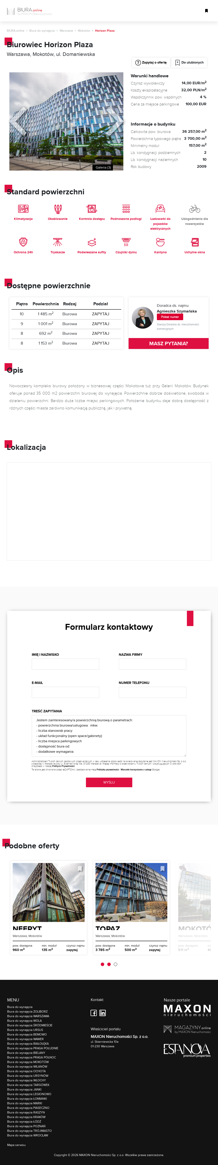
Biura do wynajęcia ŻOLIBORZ (27, 1011)
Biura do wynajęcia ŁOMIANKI (27, 1098)
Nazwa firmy (130, 654)
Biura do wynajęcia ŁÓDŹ (24, 1121)
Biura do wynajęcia (42, 30)
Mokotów (84, 30)
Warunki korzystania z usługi (136, 769)
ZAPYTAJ (100, 314)
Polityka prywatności (108, 769)
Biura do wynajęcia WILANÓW (27, 1066)
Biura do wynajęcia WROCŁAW (27, 1135)
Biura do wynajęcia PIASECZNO (28, 1108)
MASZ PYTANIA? (168, 343)
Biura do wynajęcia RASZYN (26, 1112)
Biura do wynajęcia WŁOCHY (26, 1080)
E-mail (37, 682)
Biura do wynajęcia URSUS (25, 1030)
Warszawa (66, 30)
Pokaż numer (170, 317)
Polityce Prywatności (63, 766)
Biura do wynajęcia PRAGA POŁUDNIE (32, 1048)
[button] (102, 964)
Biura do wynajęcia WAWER (25, 1039)
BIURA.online (15, 30)
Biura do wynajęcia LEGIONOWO (29, 1094)
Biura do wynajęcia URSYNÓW (27, 1076)
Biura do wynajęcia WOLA (24, 1020)
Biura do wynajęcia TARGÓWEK (28, 1085)
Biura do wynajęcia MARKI (24, 1103)
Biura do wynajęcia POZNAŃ (26, 1126)
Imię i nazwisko (45, 654)
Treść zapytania (47, 711)
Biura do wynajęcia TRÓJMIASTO (29, 1131)
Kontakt (97, 999)
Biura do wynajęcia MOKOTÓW (28, 1062)
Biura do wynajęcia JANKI (24, 1089)
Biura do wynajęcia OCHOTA (26, 1071)
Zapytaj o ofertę (151, 63)
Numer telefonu (134, 682)
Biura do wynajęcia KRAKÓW (26, 1117)
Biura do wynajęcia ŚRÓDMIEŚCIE (29, 1025)
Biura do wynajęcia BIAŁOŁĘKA (28, 1043)
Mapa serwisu (16, 1145)
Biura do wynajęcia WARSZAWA (28, 1016)
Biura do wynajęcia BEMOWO (27, 1034)
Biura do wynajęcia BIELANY (26, 1053)
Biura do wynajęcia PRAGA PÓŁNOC (31, 1057)
